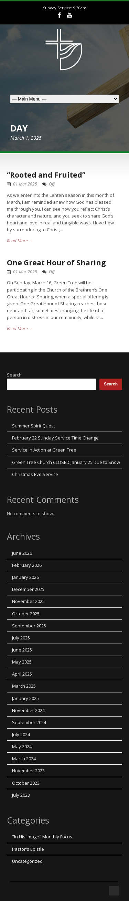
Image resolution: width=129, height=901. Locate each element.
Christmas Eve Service (35, 474)
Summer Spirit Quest (33, 426)
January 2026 (25, 577)
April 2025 (22, 674)
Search (14, 375)
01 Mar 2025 (25, 184)
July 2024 (21, 734)
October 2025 (26, 614)
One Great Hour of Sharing (56, 262)
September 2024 (29, 722)
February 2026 (27, 565)
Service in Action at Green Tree (44, 450)
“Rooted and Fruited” (46, 175)
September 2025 (29, 626)
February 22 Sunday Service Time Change (55, 438)
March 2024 (24, 758)
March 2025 (24, 686)
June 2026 (22, 553)
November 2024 (28, 710)
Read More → (20, 240)
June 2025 (22, 650)
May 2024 (22, 746)
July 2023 (21, 795)
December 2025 (28, 589)
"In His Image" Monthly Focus (42, 837)
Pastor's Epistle (28, 849)
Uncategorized (27, 861)
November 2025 (28, 601)
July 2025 (21, 638)
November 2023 (28, 770)
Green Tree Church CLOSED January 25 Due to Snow (66, 462)
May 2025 (22, 662)
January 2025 (25, 698)
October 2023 (26, 783)
